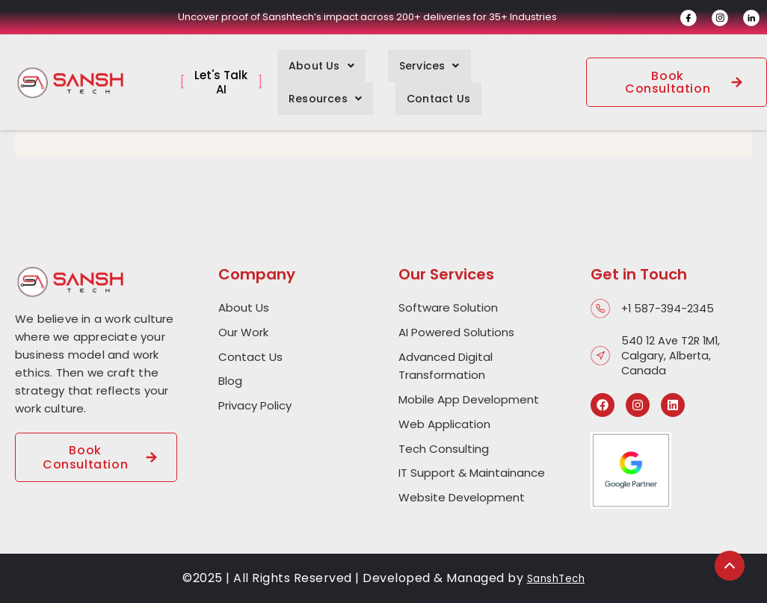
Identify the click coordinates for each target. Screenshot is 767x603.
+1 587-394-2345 (669, 309)
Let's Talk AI (220, 75)
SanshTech (556, 578)
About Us (310, 62)
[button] (310, 62)
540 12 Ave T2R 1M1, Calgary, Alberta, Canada (672, 355)
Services (396, 62)
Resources (485, 62)
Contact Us (309, 87)
